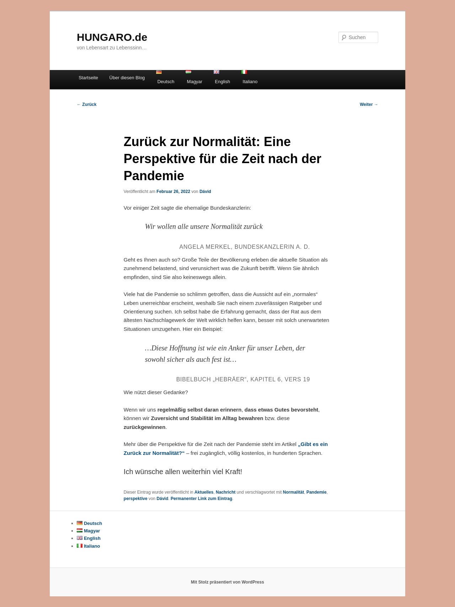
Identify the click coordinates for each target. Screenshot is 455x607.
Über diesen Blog (127, 77)
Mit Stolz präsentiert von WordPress (227, 582)
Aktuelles (203, 492)
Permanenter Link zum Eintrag (201, 498)
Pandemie (316, 492)
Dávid (205, 191)
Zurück (86, 104)
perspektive (136, 498)
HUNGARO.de (112, 37)
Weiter (369, 104)
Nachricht (225, 492)
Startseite (88, 77)
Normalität (293, 492)
